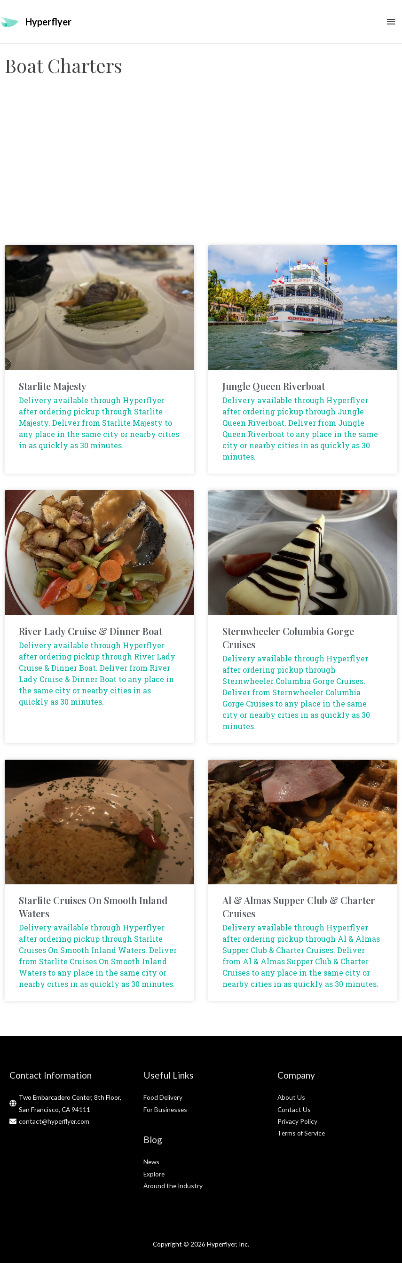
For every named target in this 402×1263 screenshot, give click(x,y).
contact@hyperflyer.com (54, 1121)
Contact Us (294, 1109)
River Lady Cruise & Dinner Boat (90, 631)
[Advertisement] (201, 170)
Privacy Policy (297, 1121)
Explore (154, 1174)
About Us (291, 1097)
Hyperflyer (48, 21)
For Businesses (165, 1109)
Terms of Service (301, 1133)
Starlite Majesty (53, 386)
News (151, 1162)
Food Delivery (162, 1097)
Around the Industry (173, 1186)
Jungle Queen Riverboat (273, 386)
